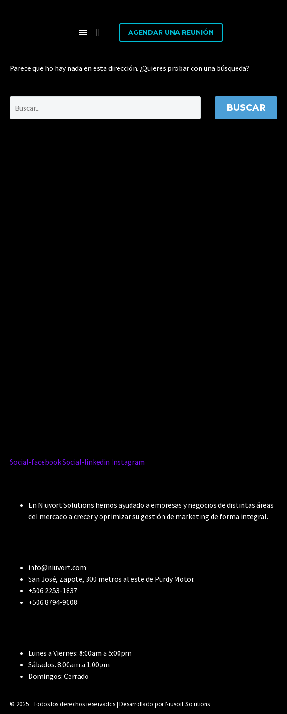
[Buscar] (105, 107)
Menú (83, 32)
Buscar (246, 107)
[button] (97, 32)
